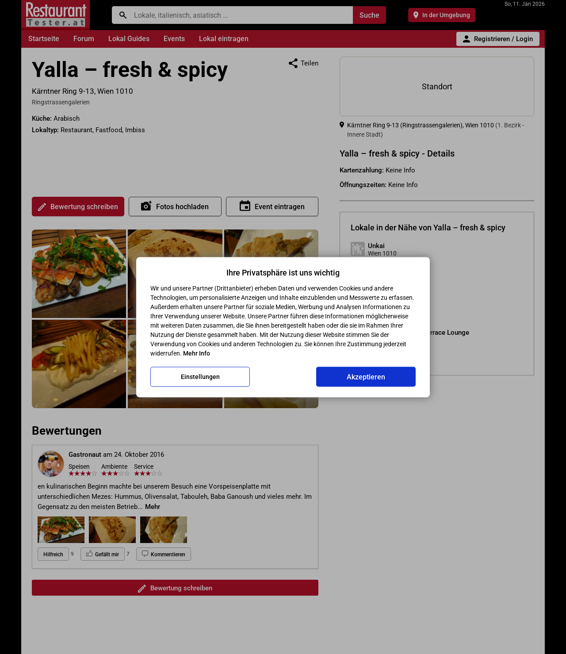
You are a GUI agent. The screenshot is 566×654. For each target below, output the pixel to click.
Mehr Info (196, 352)
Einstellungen (200, 376)
